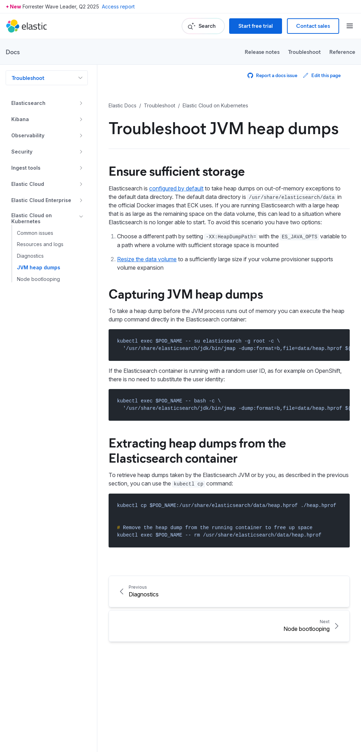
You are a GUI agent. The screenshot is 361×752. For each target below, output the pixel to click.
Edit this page (322, 75)
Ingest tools (26, 168)
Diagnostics (30, 256)
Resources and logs (40, 244)
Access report (118, 7)
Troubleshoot (304, 51)
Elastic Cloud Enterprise (41, 200)
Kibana (20, 119)
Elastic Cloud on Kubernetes (31, 218)
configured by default (176, 188)
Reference (342, 51)
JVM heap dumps (38, 267)
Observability (27, 135)
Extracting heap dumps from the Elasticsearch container (197, 450)
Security (21, 152)
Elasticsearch (28, 103)
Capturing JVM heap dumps (186, 293)
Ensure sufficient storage (177, 170)
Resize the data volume (147, 259)
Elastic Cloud (27, 184)
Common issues (35, 233)
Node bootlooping (38, 279)
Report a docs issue (272, 75)
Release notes (262, 51)
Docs (13, 52)
